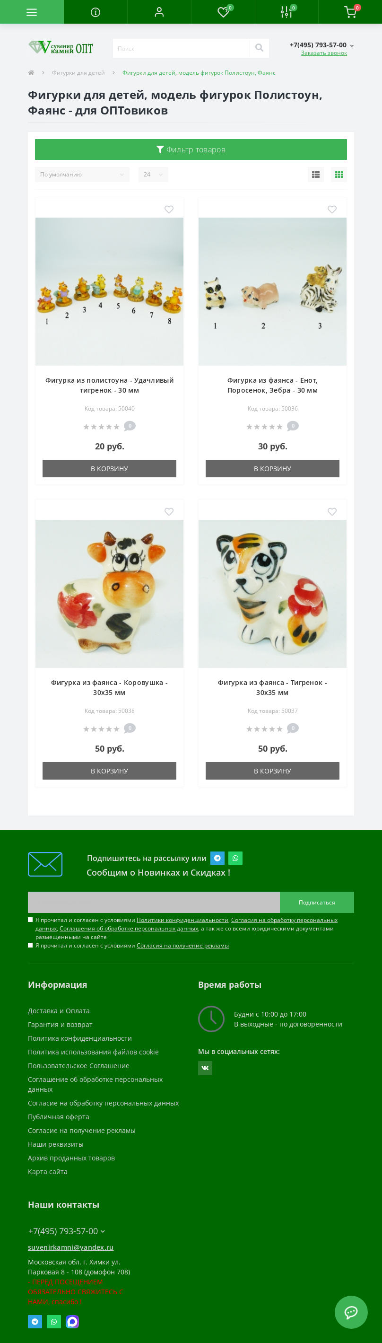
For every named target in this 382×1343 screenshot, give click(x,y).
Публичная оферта (58, 1116)
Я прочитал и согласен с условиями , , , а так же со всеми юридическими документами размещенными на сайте (186, 928)
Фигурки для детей (78, 73)
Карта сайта (48, 1171)
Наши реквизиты (56, 1144)
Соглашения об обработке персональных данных (129, 928)
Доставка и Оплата (59, 1010)
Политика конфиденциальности (80, 1038)
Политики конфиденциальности (182, 920)
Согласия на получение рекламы (183, 945)
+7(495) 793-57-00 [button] (66, 1231)
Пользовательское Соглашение (79, 1065)
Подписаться (317, 902)
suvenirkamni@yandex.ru (71, 1247)
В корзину (109, 468)
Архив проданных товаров (71, 1157)
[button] (159, 12)
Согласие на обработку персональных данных (103, 1102)
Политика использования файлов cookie (93, 1051)
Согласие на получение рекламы (82, 1130)
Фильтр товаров (191, 149)
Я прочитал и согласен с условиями (132, 945)
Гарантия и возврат (60, 1024)
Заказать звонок (324, 53)
